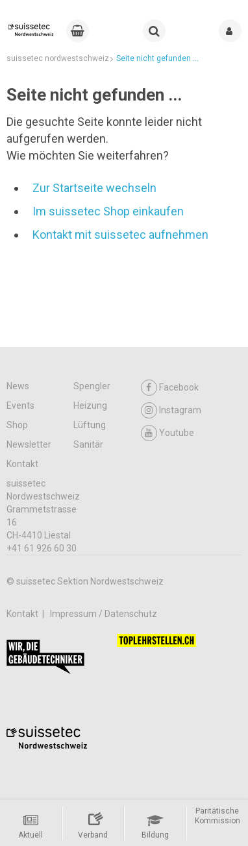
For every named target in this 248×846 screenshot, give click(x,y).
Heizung (90, 405)
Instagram (171, 410)
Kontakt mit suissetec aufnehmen (120, 234)
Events (20, 405)
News (17, 386)
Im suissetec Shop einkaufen (108, 211)
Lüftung (89, 425)
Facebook (170, 388)
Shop (17, 425)
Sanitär (88, 444)
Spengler (91, 386)
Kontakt (22, 464)
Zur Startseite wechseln (94, 188)
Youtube (167, 433)
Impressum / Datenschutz (103, 614)
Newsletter (28, 444)
